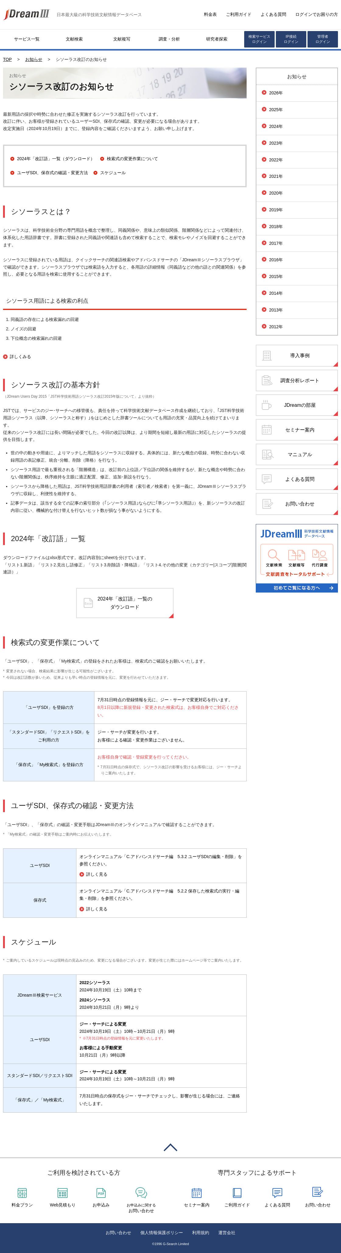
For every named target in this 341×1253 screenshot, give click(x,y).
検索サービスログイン (259, 39)
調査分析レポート (299, 380)
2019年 (276, 209)
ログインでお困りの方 (316, 14)
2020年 (276, 193)
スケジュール (113, 172)
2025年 (276, 109)
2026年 (276, 92)
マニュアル (300, 454)
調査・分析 (169, 39)
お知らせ (33, 59)
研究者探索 (216, 39)
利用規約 (200, 1232)
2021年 (276, 176)
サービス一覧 (27, 39)
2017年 (276, 243)
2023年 (276, 143)
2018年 (276, 226)
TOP (7, 59)
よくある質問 (273, 14)
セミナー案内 (300, 429)
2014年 (276, 293)
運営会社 (226, 1232)
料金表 (210, 14)
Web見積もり (63, 1204)
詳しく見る (96, 874)
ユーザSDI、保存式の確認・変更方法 (52, 172)
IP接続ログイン (291, 39)
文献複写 (121, 39)
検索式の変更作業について (132, 158)
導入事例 (300, 355)
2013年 (276, 310)
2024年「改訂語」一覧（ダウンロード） (56, 158)
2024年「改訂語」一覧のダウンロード (124, 603)
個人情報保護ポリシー (161, 1232)
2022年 (276, 159)
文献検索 (74, 39)
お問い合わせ (300, 503)
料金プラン (22, 1204)
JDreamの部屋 (300, 405)
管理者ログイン (322, 39)
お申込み (101, 1204)
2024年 (276, 126)
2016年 (276, 259)
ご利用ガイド (238, 14)
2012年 (276, 326)
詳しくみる (20, 356)
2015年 (276, 276)
